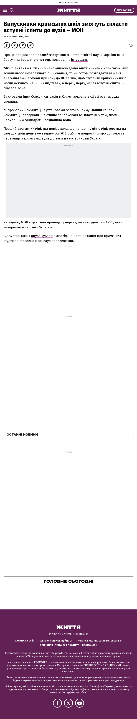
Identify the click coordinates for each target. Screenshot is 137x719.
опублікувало (42, 236)
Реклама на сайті (24, 640)
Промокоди (89, 645)
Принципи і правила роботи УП (59, 645)
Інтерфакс (79, 60)
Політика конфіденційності (55, 640)
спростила (37, 222)
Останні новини (22, 434)
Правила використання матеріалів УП (99, 640)
